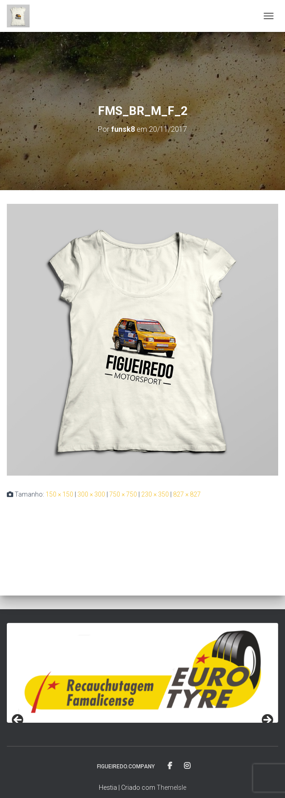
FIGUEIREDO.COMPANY (126, 766)
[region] (142, 673)
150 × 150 (59, 494)
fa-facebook (170, 766)
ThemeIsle (171, 787)
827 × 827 (187, 494)
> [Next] (267, 720)
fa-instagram (187, 766)
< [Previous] (18, 720)
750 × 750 (123, 494)
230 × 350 (155, 494)
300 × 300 (91, 494)
